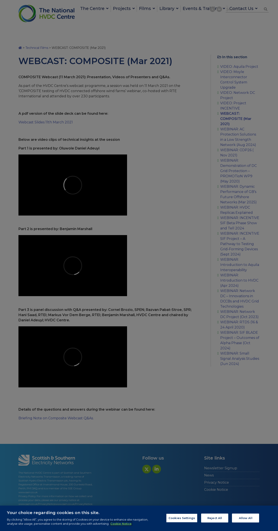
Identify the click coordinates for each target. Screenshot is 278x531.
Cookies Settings (182, 517)
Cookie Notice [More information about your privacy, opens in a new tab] (121, 523)
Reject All (214, 517)
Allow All (245, 517)
